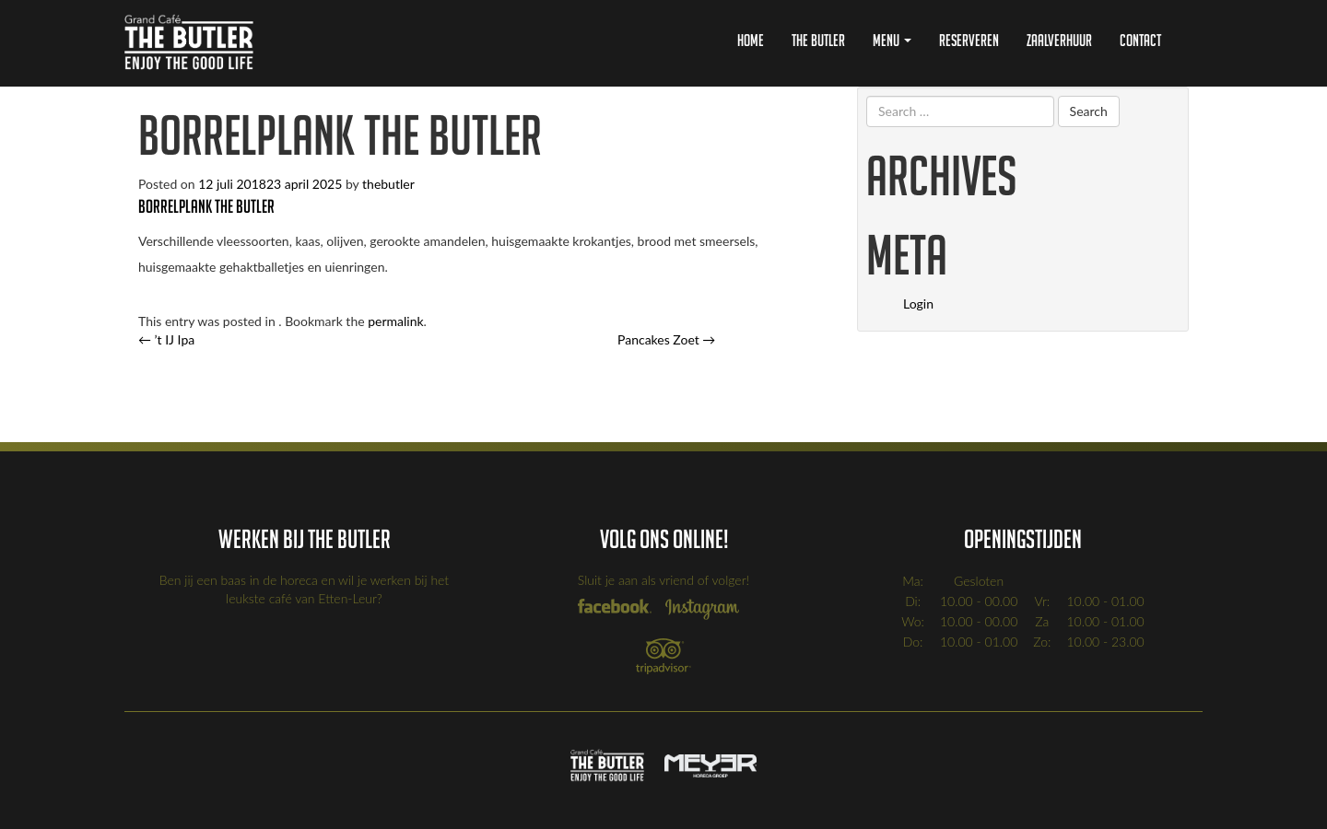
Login (918, 303)
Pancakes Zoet (666, 339)
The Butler (818, 40)
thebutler (388, 184)
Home (750, 40)
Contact (1140, 40)
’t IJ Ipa (166, 339)
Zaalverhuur (1059, 40)
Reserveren (969, 40)
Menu (892, 40)
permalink (395, 321)
